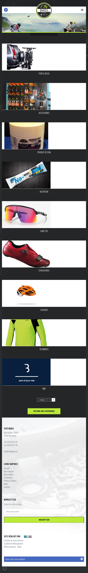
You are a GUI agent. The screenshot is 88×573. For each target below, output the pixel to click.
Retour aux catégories (44, 411)
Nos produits (9, 474)
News (6, 483)
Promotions (8, 477)
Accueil (6, 468)
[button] (4, 568)
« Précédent (41, 400)
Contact (7, 487)
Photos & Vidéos (10, 480)
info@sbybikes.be (10, 451)
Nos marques (9, 471)
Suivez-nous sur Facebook (44, 559)
